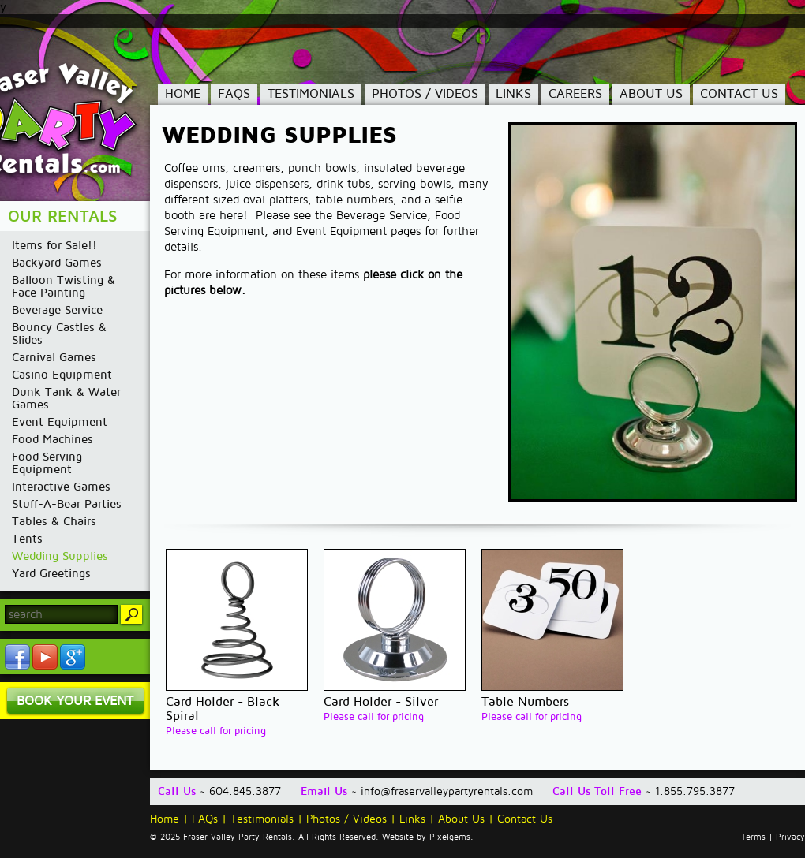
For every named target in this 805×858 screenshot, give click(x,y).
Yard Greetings (51, 573)
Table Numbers (525, 702)
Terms (753, 837)
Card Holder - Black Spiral (222, 709)
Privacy (790, 837)
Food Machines (52, 439)
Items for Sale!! (54, 245)
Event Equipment (59, 422)
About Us (651, 94)
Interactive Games (61, 486)
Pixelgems (449, 837)
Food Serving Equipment (47, 463)
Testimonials (311, 94)
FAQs (234, 94)
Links (513, 94)
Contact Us (739, 94)
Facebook (17, 657)
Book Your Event (75, 700)
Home (182, 94)
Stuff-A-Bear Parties (67, 504)
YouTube (45, 657)
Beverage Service (57, 310)
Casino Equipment (62, 374)
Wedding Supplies (60, 556)
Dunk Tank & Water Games (66, 398)
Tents (27, 538)
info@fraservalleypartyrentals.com (447, 791)
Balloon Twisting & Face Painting (63, 286)
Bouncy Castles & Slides (59, 333)
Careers (575, 94)
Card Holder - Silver (381, 702)
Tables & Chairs (54, 521)
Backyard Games (57, 262)
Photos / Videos (425, 94)
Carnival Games (54, 357)
